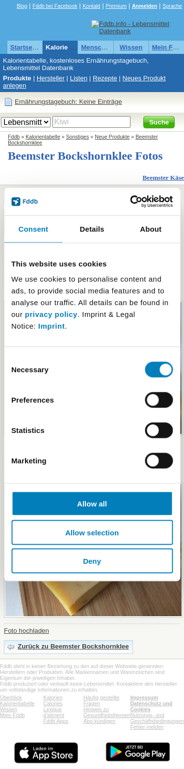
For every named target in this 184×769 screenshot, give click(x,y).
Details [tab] (92, 228)
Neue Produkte (112, 137)
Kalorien (52, 697)
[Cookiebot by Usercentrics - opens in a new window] (131, 201)
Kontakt (91, 6)
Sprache (172, 6)
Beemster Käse (163, 177)
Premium (116, 6)
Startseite (25, 47)
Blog (22, 6)
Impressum (144, 697)
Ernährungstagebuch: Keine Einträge (68, 101)
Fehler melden (146, 727)
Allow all (92, 504)
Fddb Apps (55, 721)
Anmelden (145, 6)
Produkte (17, 78)
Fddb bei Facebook (54, 6)
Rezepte (105, 78)
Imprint (51, 326)
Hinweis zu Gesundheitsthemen (106, 712)
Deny (92, 561)
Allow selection (92, 532)
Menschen (97, 47)
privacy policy (51, 314)
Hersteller (51, 78)
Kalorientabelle (69, 47)
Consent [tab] (33, 228)
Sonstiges (77, 137)
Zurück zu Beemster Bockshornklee (73, 646)
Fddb (14, 137)
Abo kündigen (99, 721)
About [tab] (150, 228)
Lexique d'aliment (53, 712)
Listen (79, 78)
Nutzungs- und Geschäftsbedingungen (157, 718)
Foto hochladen (26, 630)
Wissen (131, 47)
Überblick (11, 697)
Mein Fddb (12, 715)
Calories (52, 703)
